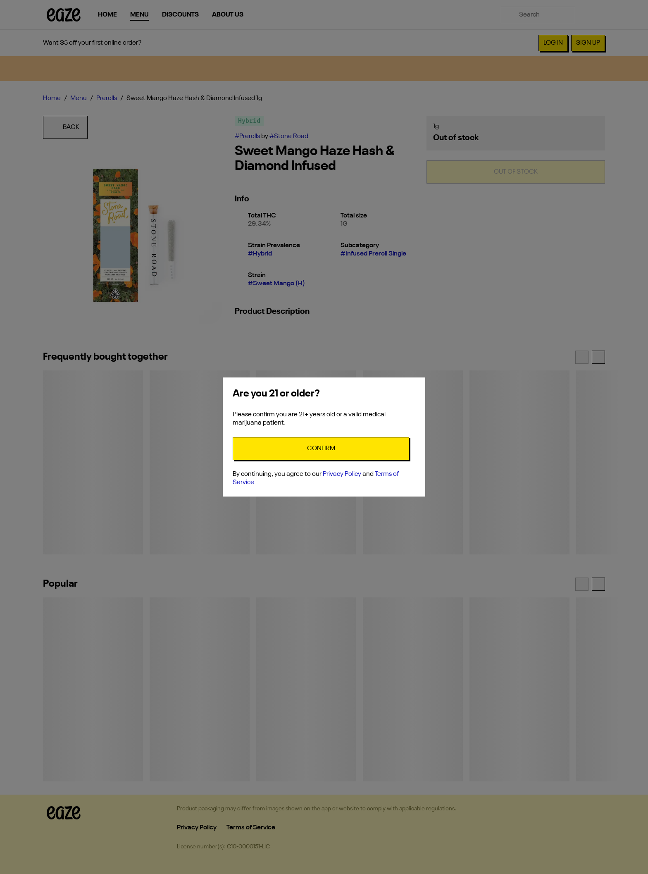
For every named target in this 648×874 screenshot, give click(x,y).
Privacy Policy (342, 474)
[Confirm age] (321, 448)
